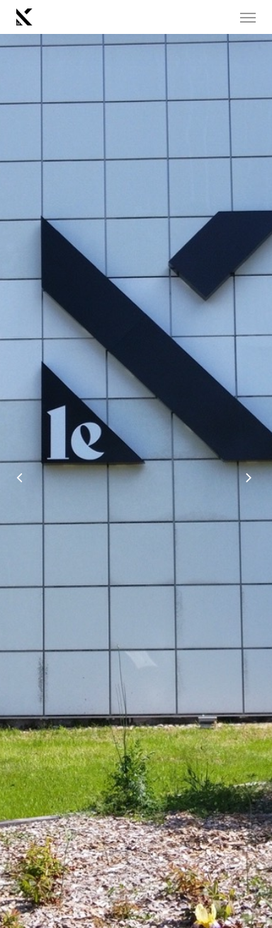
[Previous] (10, 480)
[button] (248, 17)
